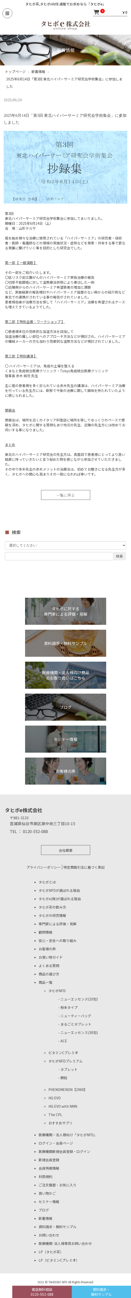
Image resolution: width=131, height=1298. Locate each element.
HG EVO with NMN (62, 1106)
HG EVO (54, 1097)
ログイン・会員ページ (56, 1143)
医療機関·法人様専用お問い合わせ (65, 1243)
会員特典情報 (49, 1168)
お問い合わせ (49, 1235)
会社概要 (66, 850)
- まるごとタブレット (74, 1024)
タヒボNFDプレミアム (65, 1061)
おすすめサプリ (60, 1122)
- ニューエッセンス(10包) (78, 999)
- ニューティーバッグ (74, 1015)
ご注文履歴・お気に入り (57, 1184)
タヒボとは (47, 882)
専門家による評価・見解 (57, 923)
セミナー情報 (49, 1201)
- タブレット (68, 1069)
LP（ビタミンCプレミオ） (59, 1260)
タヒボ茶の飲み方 (52, 907)
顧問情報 (45, 932)
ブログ (44, 1210)
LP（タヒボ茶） (51, 1251)
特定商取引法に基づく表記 (84, 867)
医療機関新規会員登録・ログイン (64, 1151)
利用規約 (45, 1176)
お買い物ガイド (51, 957)
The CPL (55, 1114)
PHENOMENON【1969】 (67, 1089)
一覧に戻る (65, 495)
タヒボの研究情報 (52, 915)
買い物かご (47, 1193)
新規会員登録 (49, 1159)
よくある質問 (49, 965)
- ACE (62, 1040)
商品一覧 (45, 982)
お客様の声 (47, 948)
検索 (119, 556)
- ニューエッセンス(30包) (78, 1032)
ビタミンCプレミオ (63, 1052)
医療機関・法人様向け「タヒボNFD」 (68, 1134)
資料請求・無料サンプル (57, 1226)
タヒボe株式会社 (23, 810)
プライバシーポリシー (43, 867)
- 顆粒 (62, 1077)
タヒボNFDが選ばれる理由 (59, 890)
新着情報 (45, 1218)
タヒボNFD (57, 990)
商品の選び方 (49, 973)
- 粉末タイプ (68, 1007)
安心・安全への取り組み (57, 940)
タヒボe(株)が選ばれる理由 (60, 898)
